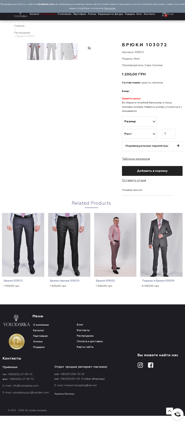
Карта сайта (85, 347)
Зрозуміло (110, 8)
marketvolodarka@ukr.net (80, 385)
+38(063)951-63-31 (72, 379)
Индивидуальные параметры (146, 145)
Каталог (34, 14)
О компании (64, 14)
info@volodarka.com (25, 386)
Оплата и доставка (90, 341)
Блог (139, 14)
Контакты (149, 14)
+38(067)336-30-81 (72, 374)
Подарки (130, 14)
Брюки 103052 (105, 281)
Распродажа (48, 14)
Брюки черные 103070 (64, 281)
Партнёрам (79, 14)
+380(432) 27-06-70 (20, 374)
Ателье (92, 14)
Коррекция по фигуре (110, 14)
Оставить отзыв (134, 180)
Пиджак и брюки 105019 (158, 281)
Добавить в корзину (152, 170)
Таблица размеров (136, 159)
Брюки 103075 (13, 281)
